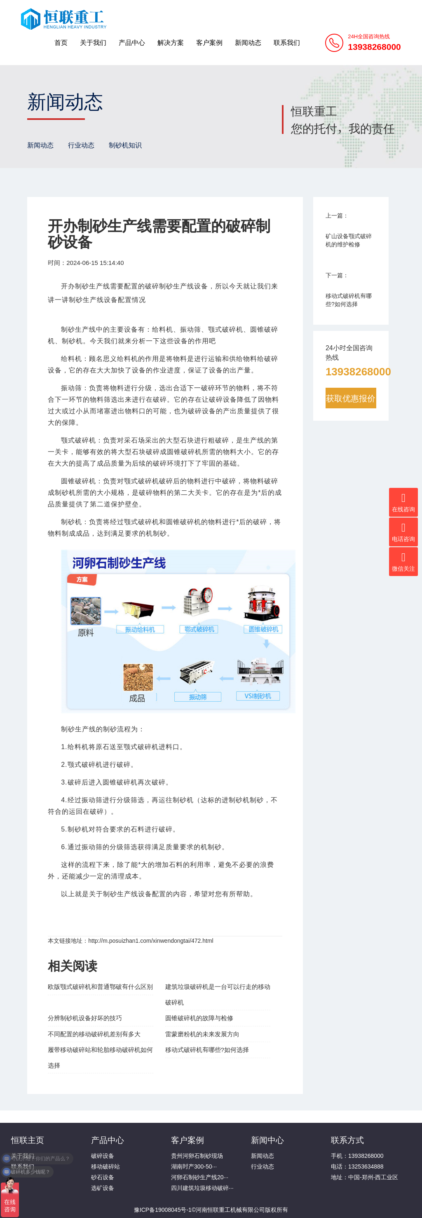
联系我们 (287, 42)
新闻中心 (267, 1140)
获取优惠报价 (350, 398)
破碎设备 (102, 1156)
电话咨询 (403, 532)
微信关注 (403, 562)
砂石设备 (102, 1177)
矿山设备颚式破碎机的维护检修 (349, 240)
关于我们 (93, 42)
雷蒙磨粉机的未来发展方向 (202, 1034)
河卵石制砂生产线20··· (199, 1177)
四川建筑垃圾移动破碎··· (202, 1188)
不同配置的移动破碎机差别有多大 (94, 1034)
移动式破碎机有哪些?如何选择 (207, 1050)
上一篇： (337, 215)
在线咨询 (403, 502)
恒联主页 (27, 1140)
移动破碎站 (105, 1166)
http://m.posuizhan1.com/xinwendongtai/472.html (150, 941)
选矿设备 (102, 1188)
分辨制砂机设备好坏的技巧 (85, 1018)
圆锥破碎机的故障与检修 (199, 1018)
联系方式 (347, 1140)
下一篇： (337, 275)
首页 (61, 42)
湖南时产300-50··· (194, 1166)
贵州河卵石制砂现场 (197, 1156)
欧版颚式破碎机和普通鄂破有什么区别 (100, 987)
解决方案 (170, 42)
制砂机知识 (125, 145)
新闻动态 (248, 42)
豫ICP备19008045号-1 (163, 1210)
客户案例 (209, 42)
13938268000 (358, 371)
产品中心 (132, 42)
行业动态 (81, 145)
